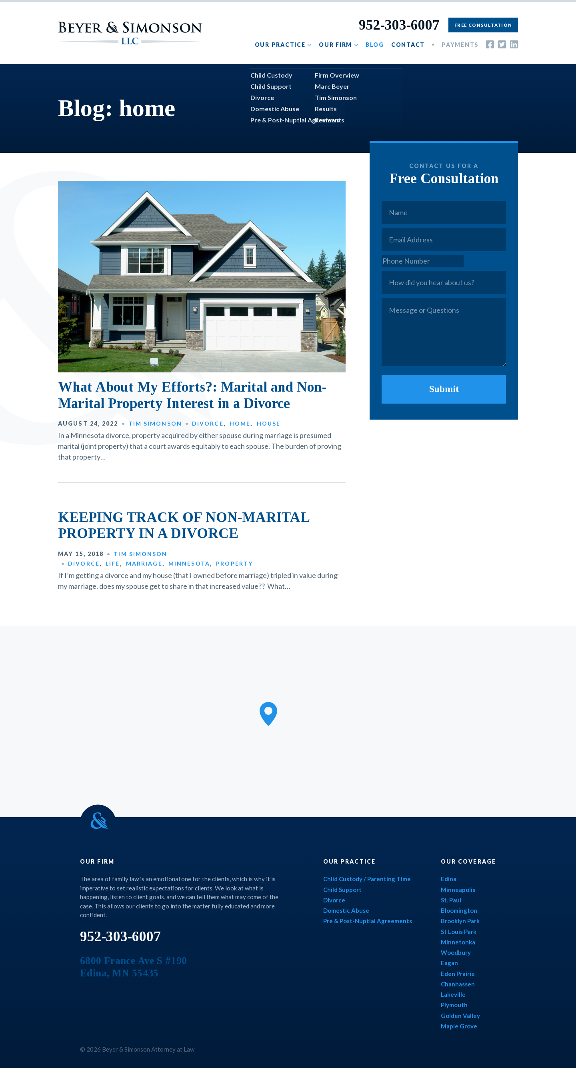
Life (113, 563)
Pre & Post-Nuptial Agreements (367, 920)
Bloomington (459, 910)
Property (234, 563)
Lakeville (453, 994)
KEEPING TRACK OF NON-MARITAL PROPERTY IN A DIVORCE (183, 525)
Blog (375, 44)
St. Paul (451, 900)
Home (240, 423)
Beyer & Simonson (130, 33)
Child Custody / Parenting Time (367, 878)
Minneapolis (458, 889)
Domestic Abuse (346, 910)
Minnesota (189, 563)
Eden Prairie (458, 973)
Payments (460, 44)
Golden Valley (460, 1015)
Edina (448, 878)
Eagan (449, 962)
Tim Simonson (155, 423)
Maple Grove (459, 1026)
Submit (444, 389)
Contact (408, 44)
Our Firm (335, 44)
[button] (268, 714)
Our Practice (280, 44)
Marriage (144, 563)
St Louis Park (458, 931)
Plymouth (454, 1004)
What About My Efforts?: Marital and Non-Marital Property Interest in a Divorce (192, 395)
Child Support (342, 889)
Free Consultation (483, 25)
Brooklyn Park (460, 920)
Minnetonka (458, 942)
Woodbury (456, 952)
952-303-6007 (399, 25)
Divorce (208, 423)
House (269, 423)
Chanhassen (458, 984)
